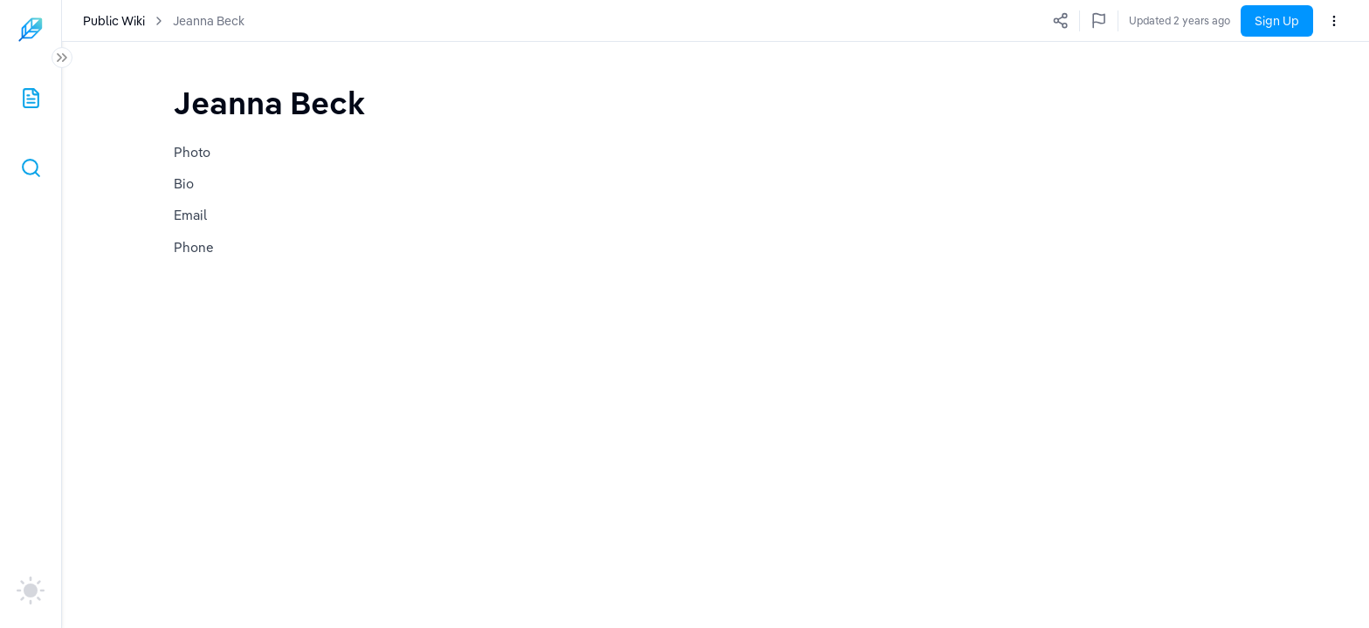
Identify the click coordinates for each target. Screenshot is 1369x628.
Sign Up (1277, 21)
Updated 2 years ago (1179, 20)
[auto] (31, 590)
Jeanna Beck (208, 21)
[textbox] (269, 102)
